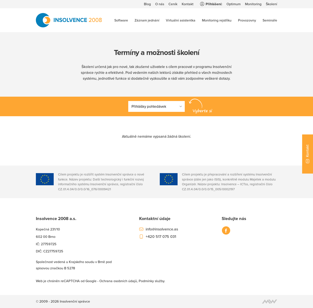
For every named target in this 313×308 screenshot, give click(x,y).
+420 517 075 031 (161, 236)
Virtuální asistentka (180, 20)
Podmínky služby (151, 280)
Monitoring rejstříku (216, 20)
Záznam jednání (147, 20)
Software (121, 20)
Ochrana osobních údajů (118, 280)
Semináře (270, 20)
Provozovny (247, 20)
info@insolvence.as (162, 229)
